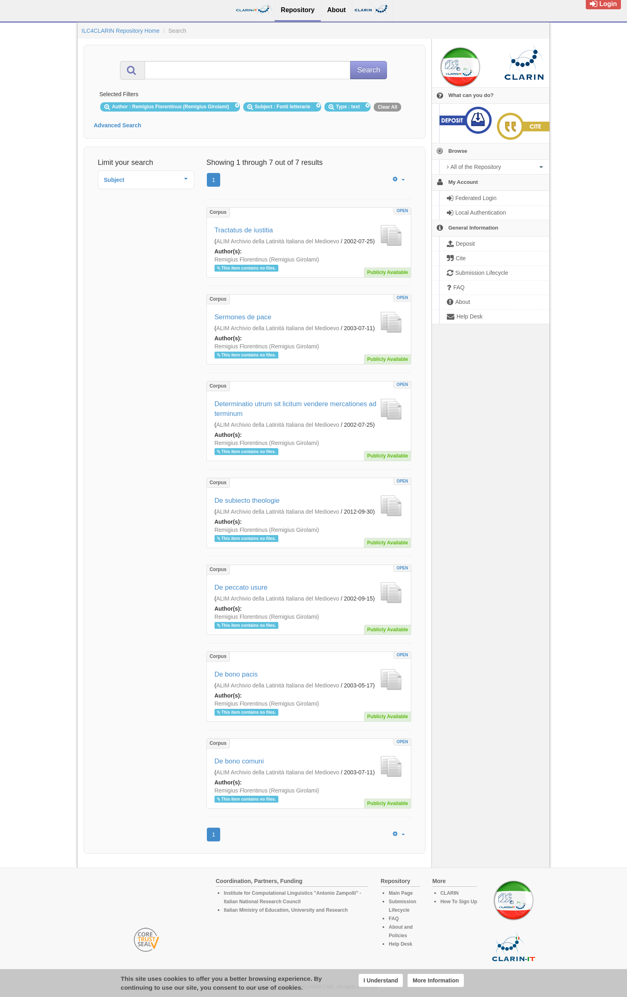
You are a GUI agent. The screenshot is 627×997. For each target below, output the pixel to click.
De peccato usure (241, 587)
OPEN (402, 211)
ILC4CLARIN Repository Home (121, 30)
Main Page (400, 893)
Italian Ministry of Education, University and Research (286, 910)
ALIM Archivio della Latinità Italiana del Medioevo (277, 241)
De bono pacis (236, 674)
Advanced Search (117, 125)
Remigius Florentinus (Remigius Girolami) (267, 259)
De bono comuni (239, 761)
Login (603, 3)
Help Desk (400, 944)
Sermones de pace (243, 317)
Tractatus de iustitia (244, 230)
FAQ (394, 918)
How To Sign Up (458, 901)
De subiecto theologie (247, 500)
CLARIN (449, 893)
